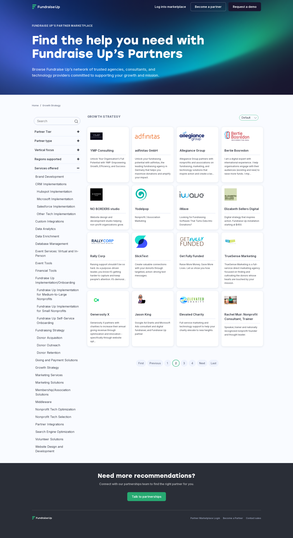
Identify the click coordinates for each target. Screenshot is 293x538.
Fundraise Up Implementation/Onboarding (55, 280)
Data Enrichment (47, 236)
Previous (155, 363)
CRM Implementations (51, 184)
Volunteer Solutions (49, 439)
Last (213, 363)
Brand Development (49, 176)
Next (202, 363)
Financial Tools (46, 270)
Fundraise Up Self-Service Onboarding (55, 320)
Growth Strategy (47, 367)
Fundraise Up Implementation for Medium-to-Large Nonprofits (58, 294)
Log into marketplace (170, 7)
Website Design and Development (49, 449)
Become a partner (208, 7)
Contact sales (253, 518)
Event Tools (43, 263)
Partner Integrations (49, 424)
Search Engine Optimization (54, 432)
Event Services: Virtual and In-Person (56, 253)
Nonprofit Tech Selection (53, 417)
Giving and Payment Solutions (56, 360)
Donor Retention (48, 353)
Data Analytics (45, 229)
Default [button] (249, 117)
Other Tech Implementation (56, 214)
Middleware (43, 402)
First (141, 363)
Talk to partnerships (146, 496)
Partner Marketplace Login (205, 518)
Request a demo (245, 7)
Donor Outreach (48, 345)
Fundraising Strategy (49, 330)
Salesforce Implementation (56, 206)
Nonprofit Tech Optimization (55, 409)
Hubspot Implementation (54, 191)
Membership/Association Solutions (52, 392)
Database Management (51, 244)
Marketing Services (49, 375)
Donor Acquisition (49, 338)
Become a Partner (233, 518)
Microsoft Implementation (55, 199)
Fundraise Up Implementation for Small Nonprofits (58, 309)
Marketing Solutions (49, 382)
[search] (57, 121)
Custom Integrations (49, 221)
